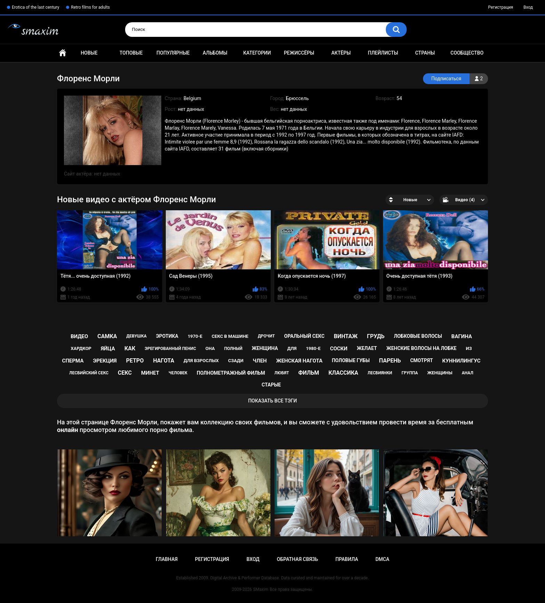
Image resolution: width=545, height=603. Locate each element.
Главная (62, 53)
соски (338, 348)
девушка (137, 336)
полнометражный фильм (231, 373)
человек (178, 372)
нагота (163, 360)
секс (125, 372)
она (210, 348)
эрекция (104, 361)
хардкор (81, 348)
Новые (89, 53)
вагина (462, 336)
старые (271, 385)
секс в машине (230, 336)
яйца (108, 348)
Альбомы (215, 53)
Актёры (341, 53)
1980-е (313, 348)
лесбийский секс (88, 372)
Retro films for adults (90, 7)
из (469, 348)
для (292, 348)
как (129, 348)
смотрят (421, 360)
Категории (257, 53)
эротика (167, 336)
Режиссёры (299, 53)
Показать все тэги (272, 401)
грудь (375, 336)
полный (233, 348)
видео (79, 336)
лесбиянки (380, 372)
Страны (425, 53)
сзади (235, 360)
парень (390, 360)
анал (467, 372)
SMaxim (260, 589)
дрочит (266, 336)
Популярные (172, 53)
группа (409, 372)
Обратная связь (297, 559)
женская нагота (299, 361)
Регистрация (500, 7)
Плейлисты (383, 53)
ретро (135, 360)
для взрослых (201, 360)
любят (282, 372)
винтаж (346, 336)
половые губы (351, 360)
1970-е (195, 336)
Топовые (131, 53)
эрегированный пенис (170, 348)
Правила (346, 559)
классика (343, 372)
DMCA (382, 559)
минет (150, 373)
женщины (439, 372)
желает (367, 348)
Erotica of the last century (35, 7)
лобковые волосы (418, 336)
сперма (73, 361)
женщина (265, 348)
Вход (528, 7)
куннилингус (461, 361)
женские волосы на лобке (421, 348)
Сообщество (466, 53)
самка (107, 336)
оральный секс (304, 336)
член (260, 361)
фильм (308, 372)
